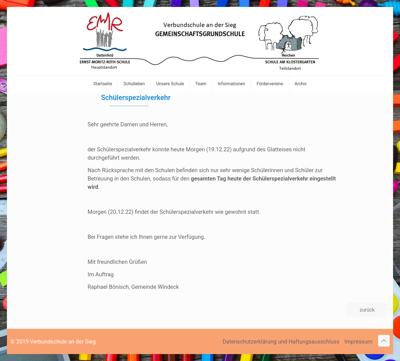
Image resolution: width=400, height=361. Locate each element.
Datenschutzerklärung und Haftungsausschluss (280, 341)
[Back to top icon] (384, 341)
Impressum (358, 341)
